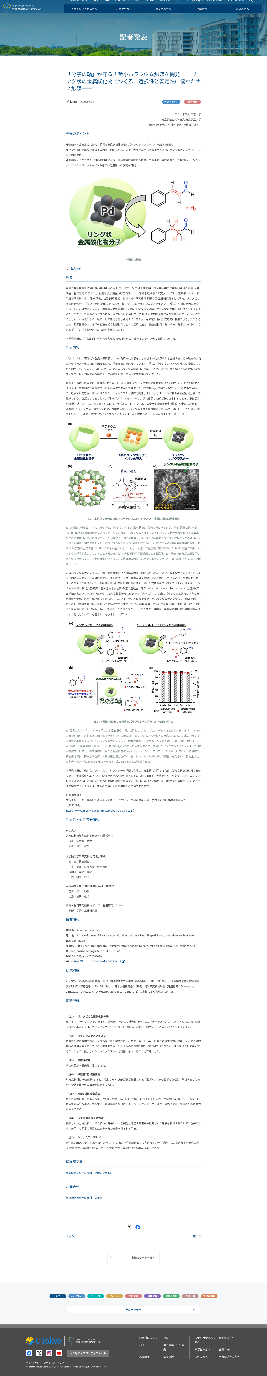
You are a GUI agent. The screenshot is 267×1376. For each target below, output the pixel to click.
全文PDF (75, 268)
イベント (114, 1296)
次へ (196, 1236)
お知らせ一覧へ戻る (143, 1257)
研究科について (84, 5)
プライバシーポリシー (55, 1362)
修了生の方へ (168, 14)
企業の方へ (207, 14)
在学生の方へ (128, 14)
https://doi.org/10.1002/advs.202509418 (96, 961)
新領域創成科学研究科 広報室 (84, 1197)
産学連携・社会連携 (131, 5)
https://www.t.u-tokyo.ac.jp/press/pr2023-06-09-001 (98, 810)
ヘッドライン (77, 1296)
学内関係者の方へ (229, 1356)
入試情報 (154, 5)
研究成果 (152, 1296)
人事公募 (190, 1296)
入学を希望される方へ (89, 14)
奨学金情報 (209, 1296)
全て (57, 1296)
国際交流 (170, 5)
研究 (111, 5)
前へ (71, 1236)
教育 (100, 5)
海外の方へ (247, 14)
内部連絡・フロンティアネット (88, 1353)
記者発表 (133, 1296)
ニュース (95, 1296)
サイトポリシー (34, 1362)
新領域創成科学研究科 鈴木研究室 (87, 1173)
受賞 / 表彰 (171, 1296)
